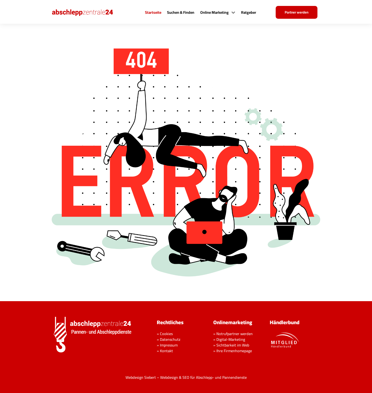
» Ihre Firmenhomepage (232, 350)
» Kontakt (165, 350)
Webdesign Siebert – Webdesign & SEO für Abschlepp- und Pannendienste (186, 377)
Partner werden (296, 12)
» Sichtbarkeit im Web (231, 345)
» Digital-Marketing (229, 339)
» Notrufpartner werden (233, 333)
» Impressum (167, 345)
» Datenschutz (168, 339)
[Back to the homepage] (87, 12)
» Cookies (165, 333)
